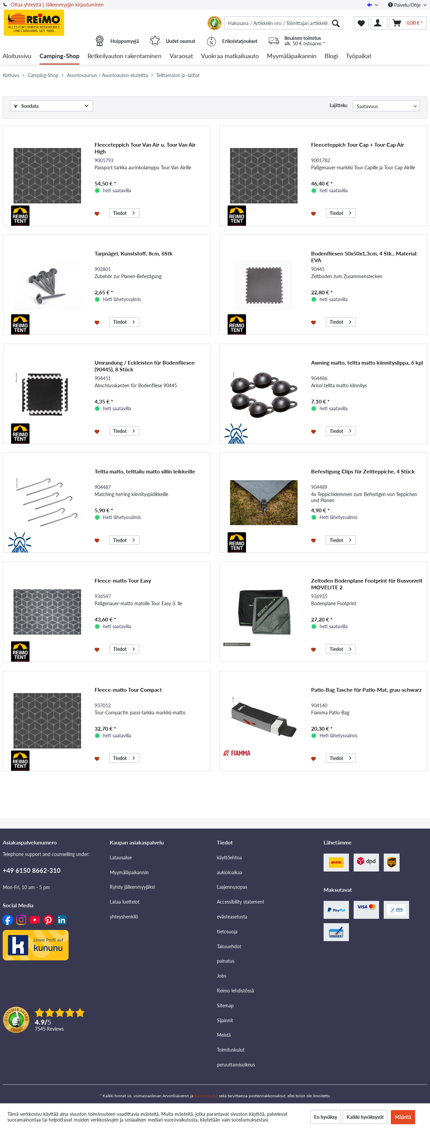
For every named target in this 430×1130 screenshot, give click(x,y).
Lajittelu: (339, 105)
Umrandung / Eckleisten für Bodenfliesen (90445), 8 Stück (145, 365)
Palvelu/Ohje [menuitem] (405, 5)
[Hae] (336, 23)
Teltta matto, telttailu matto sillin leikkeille (145, 471)
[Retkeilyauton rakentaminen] (124, 56)
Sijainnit (225, 1020)
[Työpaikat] (358, 56)
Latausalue (121, 857)
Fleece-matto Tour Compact (128, 689)
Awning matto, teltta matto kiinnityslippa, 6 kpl (367, 362)
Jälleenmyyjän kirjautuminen (74, 4)
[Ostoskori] (408, 23)
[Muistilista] (361, 23)
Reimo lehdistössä (235, 990)
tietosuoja (227, 931)
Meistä (224, 1035)
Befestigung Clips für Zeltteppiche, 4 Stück (363, 471)
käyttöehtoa (229, 857)
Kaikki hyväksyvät (365, 1117)
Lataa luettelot (125, 902)
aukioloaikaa (229, 872)
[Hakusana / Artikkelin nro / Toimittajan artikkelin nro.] (283, 23)
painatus (225, 961)
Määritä (403, 1117)
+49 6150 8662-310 (31, 870)
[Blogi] (331, 56)
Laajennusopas (232, 887)
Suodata (26, 106)
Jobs (221, 976)
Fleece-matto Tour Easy (123, 580)
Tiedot (124, 212)
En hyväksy (325, 1117)
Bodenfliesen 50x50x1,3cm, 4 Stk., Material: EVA (364, 256)
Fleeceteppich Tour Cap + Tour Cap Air (357, 144)
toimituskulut (206, 1095)
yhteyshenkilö (124, 916)
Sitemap (225, 1005)
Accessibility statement (240, 902)
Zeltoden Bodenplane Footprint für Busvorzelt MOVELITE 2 (367, 583)
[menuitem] (283, 23)
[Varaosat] (181, 56)
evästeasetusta (232, 916)
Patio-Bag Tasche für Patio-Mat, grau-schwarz (366, 689)
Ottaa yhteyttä (26, 4)
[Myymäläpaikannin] (292, 56)
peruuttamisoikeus (236, 1064)
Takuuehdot (229, 946)
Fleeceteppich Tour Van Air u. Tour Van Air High (145, 147)
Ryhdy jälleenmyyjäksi (132, 887)
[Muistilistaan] (98, 213)
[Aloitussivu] (17, 56)
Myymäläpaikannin (129, 872)
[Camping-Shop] (59, 56)
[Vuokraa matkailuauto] (230, 56)
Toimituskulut (231, 1050)
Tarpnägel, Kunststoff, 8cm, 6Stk (134, 253)
